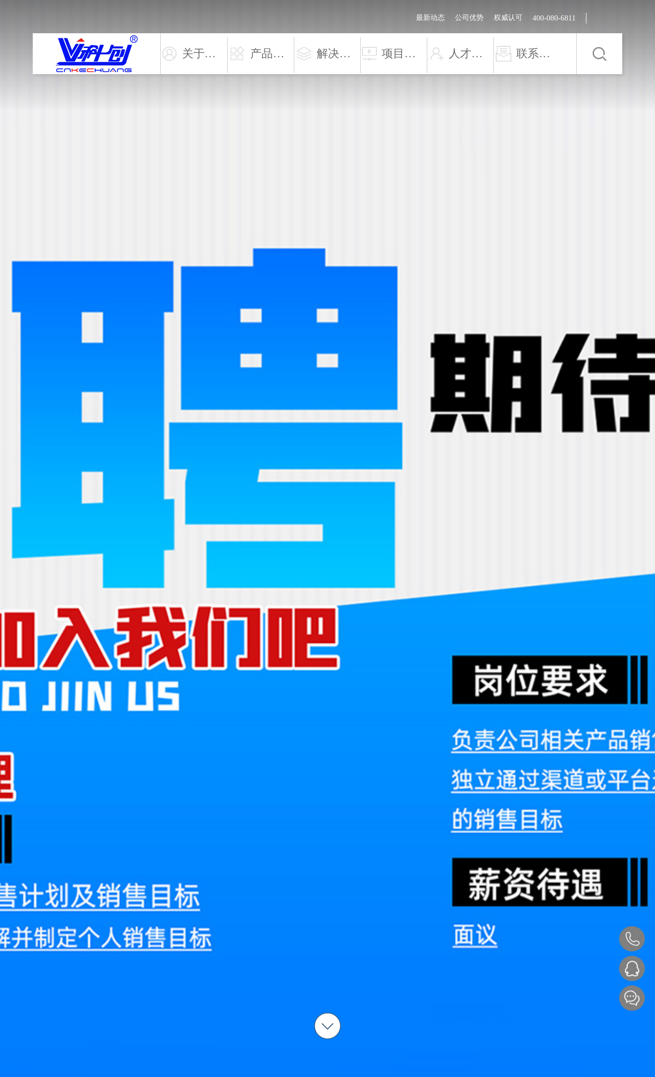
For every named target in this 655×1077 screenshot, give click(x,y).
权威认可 (508, 17)
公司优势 (469, 17)
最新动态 (430, 17)
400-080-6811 (554, 18)
